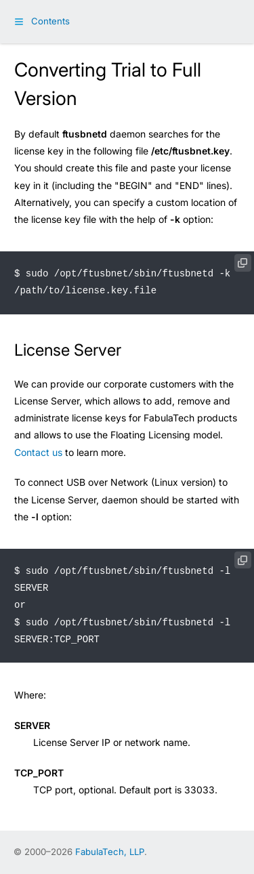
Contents (50, 21)
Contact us (38, 452)
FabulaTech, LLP (109, 851)
